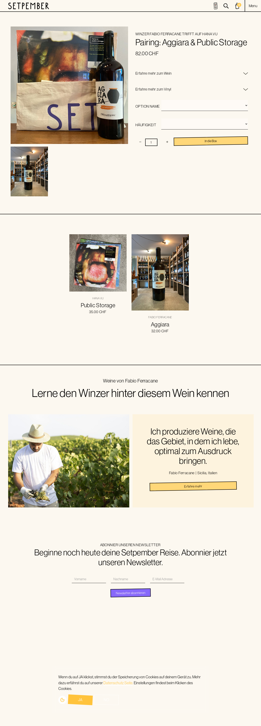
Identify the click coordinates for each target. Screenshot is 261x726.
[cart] (237, 6)
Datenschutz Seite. (118, 682)
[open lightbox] (29, 172)
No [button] (106, 699)
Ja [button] (80, 699)
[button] (253, 6)
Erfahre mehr (193, 486)
